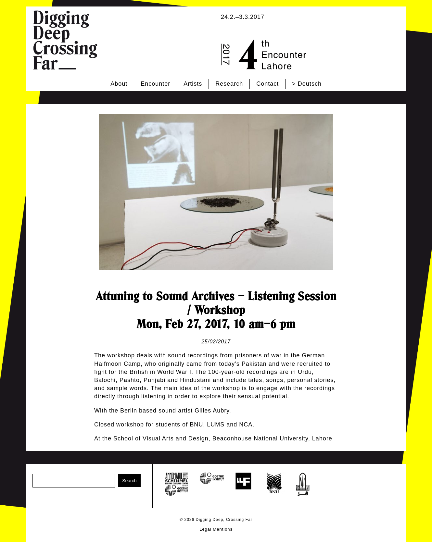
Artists (193, 83)
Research (229, 83)
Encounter (155, 83)
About (118, 83)
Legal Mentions (216, 529)
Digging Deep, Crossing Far (224, 519)
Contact (267, 83)
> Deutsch (307, 83)
